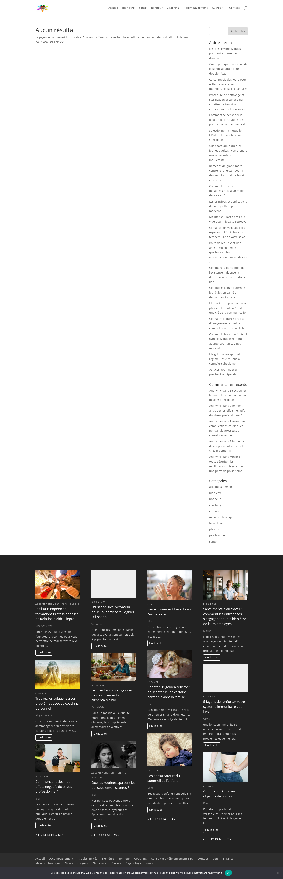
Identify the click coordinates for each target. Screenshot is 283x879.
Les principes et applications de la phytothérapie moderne (228, 206)
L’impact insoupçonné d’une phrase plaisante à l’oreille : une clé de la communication (228, 308)
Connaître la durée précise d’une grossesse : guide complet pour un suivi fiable (227, 323)
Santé (143, 8)
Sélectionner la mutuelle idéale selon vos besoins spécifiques (225, 135)
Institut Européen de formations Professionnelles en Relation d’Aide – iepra (56, 613)
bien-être (215, 493)
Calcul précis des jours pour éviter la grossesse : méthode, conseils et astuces (228, 84)
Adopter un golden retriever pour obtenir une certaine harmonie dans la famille (168, 692)
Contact (234, 8)
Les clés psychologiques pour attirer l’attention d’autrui (225, 53)
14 (52, 834)
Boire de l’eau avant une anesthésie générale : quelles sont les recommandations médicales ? (228, 252)
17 (227, 839)
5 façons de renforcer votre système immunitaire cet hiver (224, 706)
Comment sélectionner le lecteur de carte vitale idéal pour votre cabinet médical (227, 119)
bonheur (215, 499)
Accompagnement (196, 8)
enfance (214, 511)
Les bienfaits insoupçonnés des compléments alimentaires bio (112, 695)
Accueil (113, 8)
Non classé (216, 523)
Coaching (173, 8)
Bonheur (157, 8)
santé (213, 541)
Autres (216, 8)
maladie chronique (221, 517)
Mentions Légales (76, 863)
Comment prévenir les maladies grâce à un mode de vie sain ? (226, 190)
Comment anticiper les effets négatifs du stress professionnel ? (227, 410)
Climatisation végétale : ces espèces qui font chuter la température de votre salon (227, 232)
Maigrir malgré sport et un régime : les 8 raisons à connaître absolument (226, 359)
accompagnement (221, 487)
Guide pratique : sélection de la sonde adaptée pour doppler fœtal (228, 68)
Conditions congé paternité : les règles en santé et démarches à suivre (228, 292)
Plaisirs (116, 863)
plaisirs (214, 529)
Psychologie (134, 863)
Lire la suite (44, 652)
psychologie (217, 535)
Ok (228, 872)
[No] (278, 873)
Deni (215, 858)
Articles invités (87, 858)
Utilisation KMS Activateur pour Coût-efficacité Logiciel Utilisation (112, 612)
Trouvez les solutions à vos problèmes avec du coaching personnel (57, 703)
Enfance (228, 858)
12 (44, 834)
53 (59, 834)
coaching (215, 505)
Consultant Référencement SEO (172, 858)
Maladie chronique (48, 863)
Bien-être (128, 8)
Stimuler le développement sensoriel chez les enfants (226, 446)
